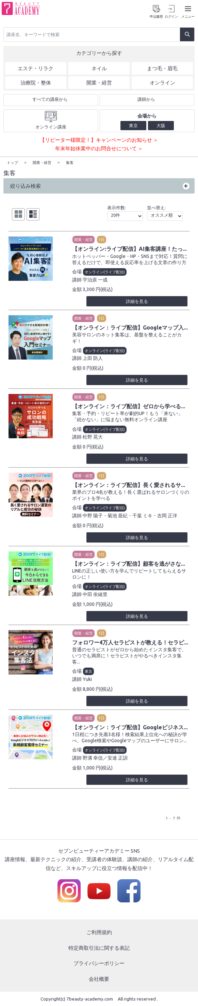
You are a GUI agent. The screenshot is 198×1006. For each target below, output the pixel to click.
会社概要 (99, 978)
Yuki (87, 679)
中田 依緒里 (95, 594)
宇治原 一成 (95, 279)
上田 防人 (93, 358)
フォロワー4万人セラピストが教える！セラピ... (130, 642)
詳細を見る (137, 301)
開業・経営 (83, 239)
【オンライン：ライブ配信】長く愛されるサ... (128, 485)
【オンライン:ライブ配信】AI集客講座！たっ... (129, 248)
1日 (101, 239)
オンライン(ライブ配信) (105, 272)
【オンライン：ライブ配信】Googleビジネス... (130, 727)
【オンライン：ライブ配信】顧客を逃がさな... (128, 563)
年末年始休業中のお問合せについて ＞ (99, 148)
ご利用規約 (99, 932)
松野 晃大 (93, 436)
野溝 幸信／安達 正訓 (105, 757)
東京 (88, 671)
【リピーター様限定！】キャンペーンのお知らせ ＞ (99, 140)
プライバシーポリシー (99, 963)
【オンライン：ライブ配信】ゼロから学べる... (128, 406)
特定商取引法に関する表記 (99, 947)
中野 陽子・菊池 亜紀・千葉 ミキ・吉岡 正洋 (130, 515)
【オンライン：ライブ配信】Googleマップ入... (130, 327)
